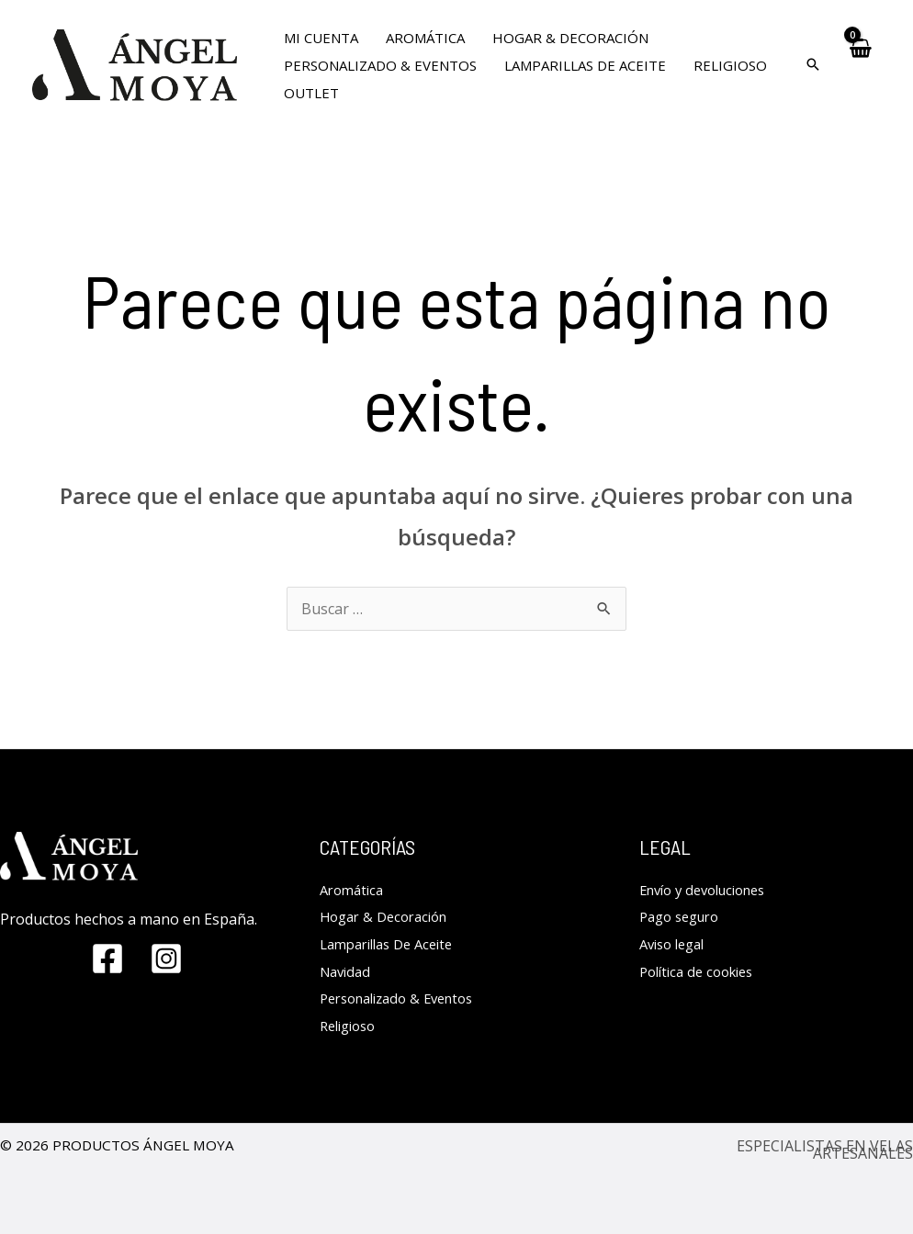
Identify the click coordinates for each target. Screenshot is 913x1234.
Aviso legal (676, 944)
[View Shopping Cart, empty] (860, 65)
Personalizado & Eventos (405, 998)
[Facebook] (107, 958)
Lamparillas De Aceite (394, 944)
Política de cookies (702, 971)
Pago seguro (683, 916)
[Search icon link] (813, 65)
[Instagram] (166, 958)
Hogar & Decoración (389, 916)
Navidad (348, 971)
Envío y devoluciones (710, 890)
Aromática (354, 890)
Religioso (351, 1025)
